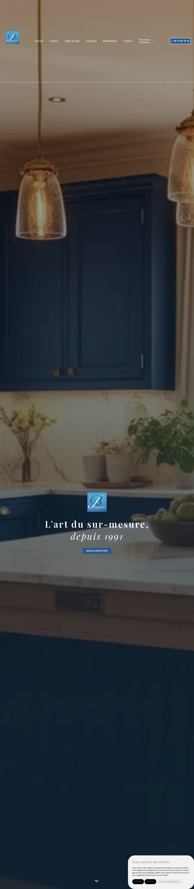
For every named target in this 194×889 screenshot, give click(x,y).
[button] (152, 41)
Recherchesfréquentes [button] (144, 41)
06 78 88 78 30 (180, 41)
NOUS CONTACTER (97, 551)
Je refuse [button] (150, 881)
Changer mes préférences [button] (169, 881)
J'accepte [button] (138, 881)
